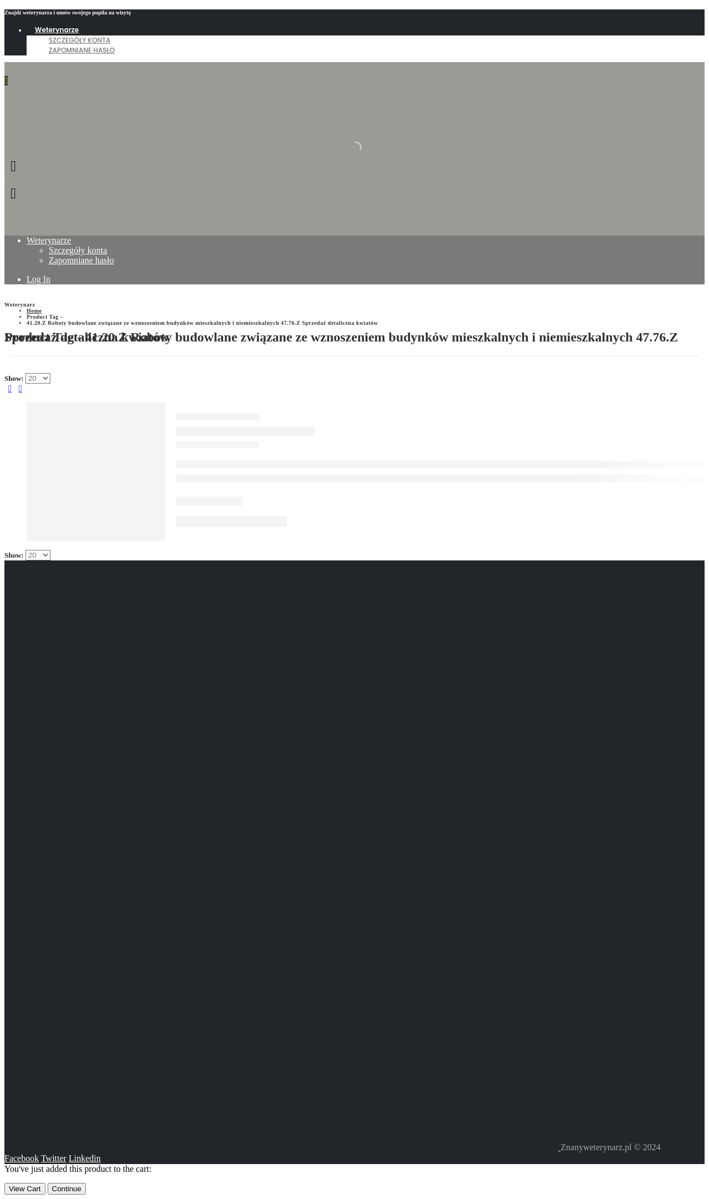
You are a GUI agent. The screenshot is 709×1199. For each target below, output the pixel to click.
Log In (38, 279)
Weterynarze (57, 29)
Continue (66, 1189)
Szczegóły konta (79, 40)
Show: (14, 378)
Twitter (53, 1158)
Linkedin (85, 1158)
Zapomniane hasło (82, 50)
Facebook (21, 1158)
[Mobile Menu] (6, 80)
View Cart (25, 1189)
